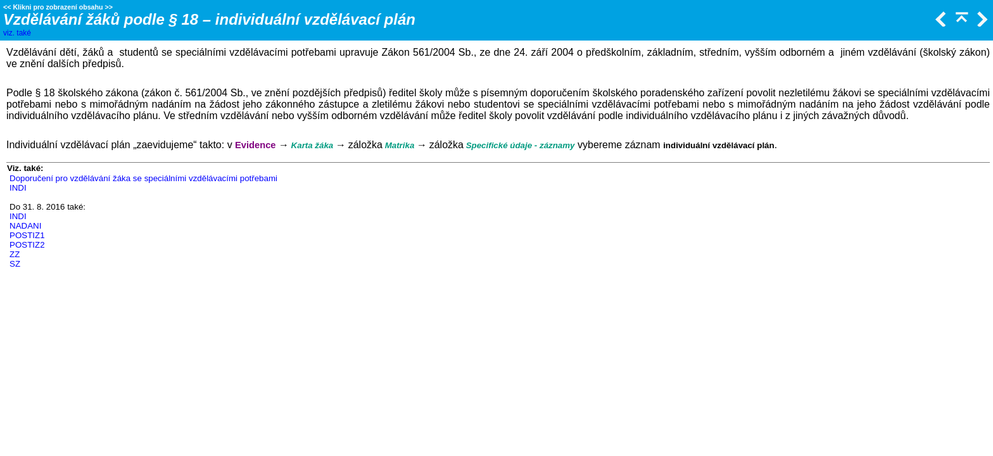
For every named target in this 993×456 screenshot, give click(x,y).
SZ (14, 264)
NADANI (25, 226)
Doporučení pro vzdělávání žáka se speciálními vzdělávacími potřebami (143, 178)
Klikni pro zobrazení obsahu (58, 7)
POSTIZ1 (27, 235)
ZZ (14, 254)
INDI (18, 188)
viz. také (17, 32)
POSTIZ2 (27, 245)
